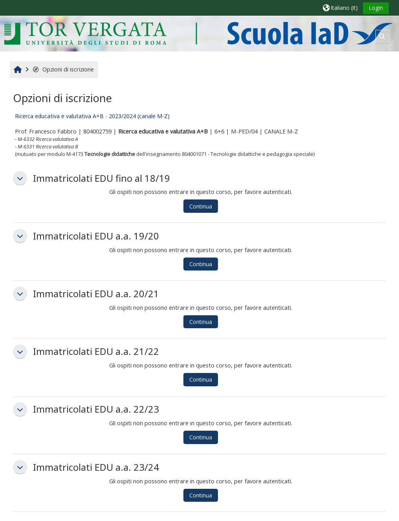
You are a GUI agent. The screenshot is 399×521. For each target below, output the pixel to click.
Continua (200, 206)
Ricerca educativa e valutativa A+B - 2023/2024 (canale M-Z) (92, 116)
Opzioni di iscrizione (63, 69)
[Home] (198, 33)
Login (376, 7)
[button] (340, 8)
